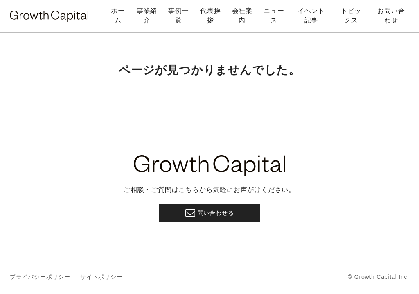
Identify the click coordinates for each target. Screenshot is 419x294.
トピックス (351, 15)
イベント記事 (311, 15)
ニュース (274, 15)
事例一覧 (178, 15)
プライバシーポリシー (40, 277)
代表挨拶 (210, 15)
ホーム (118, 15)
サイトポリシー (101, 277)
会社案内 (242, 15)
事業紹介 (147, 15)
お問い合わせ (391, 15)
